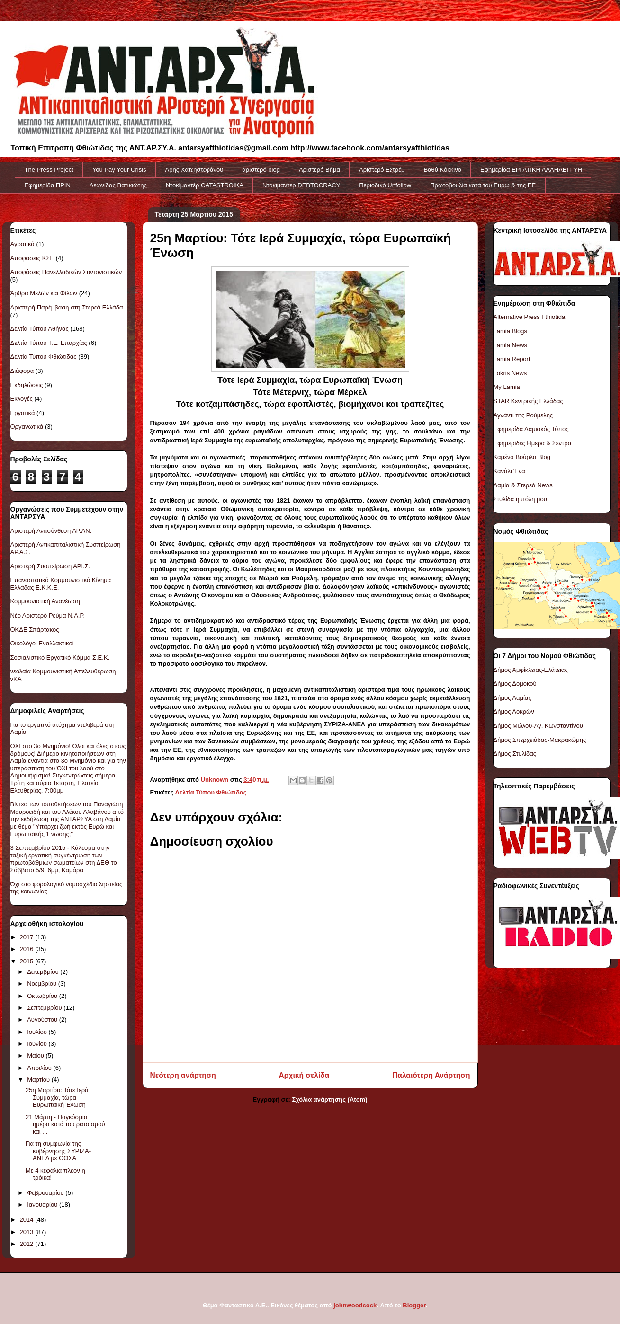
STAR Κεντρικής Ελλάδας (528, 401)
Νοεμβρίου (42, 983)
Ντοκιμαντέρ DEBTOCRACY (301, 185)
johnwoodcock (355, 1305)
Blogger (414, 1305)
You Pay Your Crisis (119, 169)
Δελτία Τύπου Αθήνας (39, 328)
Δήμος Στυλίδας (515, 753)
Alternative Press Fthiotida (530, 316)
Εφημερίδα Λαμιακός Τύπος (531, 429)
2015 (28, 961)
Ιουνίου (37, 1043)
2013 (28, 1232)
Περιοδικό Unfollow (385, 185)
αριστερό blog (261, 169)
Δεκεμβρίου (43, 971)
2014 (28, 1219)
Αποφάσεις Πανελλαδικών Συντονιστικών (66, 271)
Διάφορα (22, 370)
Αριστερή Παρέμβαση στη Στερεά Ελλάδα (66, 307)
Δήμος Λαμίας (512, 697)
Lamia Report (512, 358)
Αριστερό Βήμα (319, 169)
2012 (28, 1243)
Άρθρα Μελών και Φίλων (44, 293)
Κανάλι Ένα (509, 471)
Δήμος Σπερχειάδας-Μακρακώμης (540, 739)
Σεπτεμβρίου (45, 1007)
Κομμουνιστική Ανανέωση (45, 601)
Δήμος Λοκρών (514, 711)
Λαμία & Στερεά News (523, 485)
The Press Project (49, 169)
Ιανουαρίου (43, 1204)
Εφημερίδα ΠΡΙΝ (48, 185)
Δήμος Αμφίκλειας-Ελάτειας (531, 669)
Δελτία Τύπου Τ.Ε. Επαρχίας (48, 342)
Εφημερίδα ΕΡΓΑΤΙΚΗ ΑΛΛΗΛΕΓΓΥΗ (531, 169)
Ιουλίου (37, 1031)
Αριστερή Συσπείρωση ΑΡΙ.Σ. (50, 566)
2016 (28, 949)
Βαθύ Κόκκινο (442, 169)
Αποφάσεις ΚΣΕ (32, 258)
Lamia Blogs (511, 331)
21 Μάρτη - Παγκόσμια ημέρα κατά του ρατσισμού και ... (65, 1124)
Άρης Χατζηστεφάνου (194, 169)
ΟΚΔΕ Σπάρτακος (34, 629)
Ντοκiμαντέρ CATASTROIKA (204, 185)
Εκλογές (21, 398)
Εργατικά (22, 412)
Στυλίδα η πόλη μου (520, 499)
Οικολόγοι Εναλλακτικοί (42, 643)
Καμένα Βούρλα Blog (522, 456)
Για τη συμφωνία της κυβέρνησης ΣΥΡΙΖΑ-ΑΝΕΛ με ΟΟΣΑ (58, 1151)
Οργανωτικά (27, 426)
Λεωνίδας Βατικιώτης (118, 185)
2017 (28, 937)
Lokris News (510, 373)
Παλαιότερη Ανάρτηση (431, 1075)
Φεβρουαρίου (46, 1192)
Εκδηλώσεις (26, 384)
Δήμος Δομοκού (515, 683)
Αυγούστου (43, 1019)
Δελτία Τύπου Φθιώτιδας (211, 792)
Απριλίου (40, 1067)
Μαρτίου (39, 1079)
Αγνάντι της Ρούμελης (523, 415)
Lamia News (511, 345)
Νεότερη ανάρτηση (183, 1075)
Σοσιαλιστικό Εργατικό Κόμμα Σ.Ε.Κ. (60, 657)
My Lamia (507, 386)
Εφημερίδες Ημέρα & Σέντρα (533, 443)
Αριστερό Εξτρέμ (381, 169)
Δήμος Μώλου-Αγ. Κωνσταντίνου (538, 725)
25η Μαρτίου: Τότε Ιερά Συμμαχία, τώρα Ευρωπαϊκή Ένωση (57, 1097)
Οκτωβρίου (43, 995)
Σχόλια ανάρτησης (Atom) (330, 1099)
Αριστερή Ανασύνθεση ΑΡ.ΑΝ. (51, 530)
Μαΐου (36, 1055)
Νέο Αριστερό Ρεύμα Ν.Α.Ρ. (47, 615)
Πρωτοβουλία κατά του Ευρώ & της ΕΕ (483, 185)
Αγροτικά (22, 243)
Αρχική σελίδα (304, 1075)
